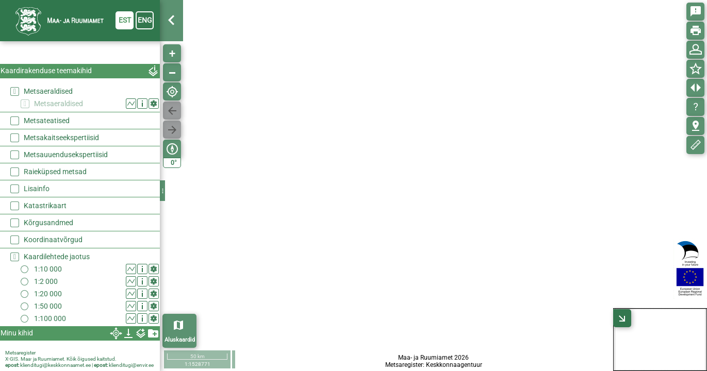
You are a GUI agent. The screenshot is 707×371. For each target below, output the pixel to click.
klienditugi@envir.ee (131, 365)
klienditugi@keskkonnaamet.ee (55, 365)
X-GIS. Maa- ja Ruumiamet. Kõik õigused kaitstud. (61, 359)
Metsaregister (20, 353)
